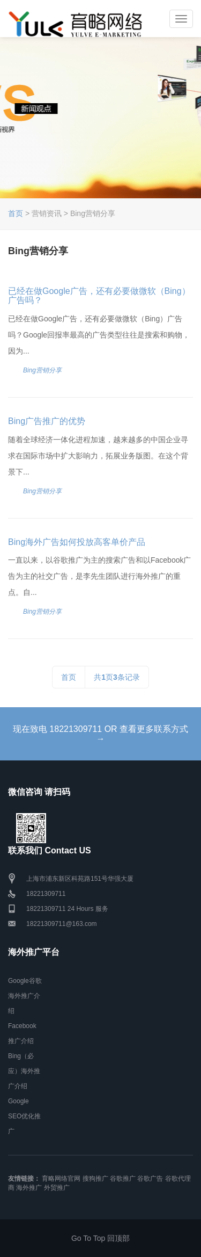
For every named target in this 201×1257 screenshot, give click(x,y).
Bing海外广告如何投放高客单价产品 (76, 542)
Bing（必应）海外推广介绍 (24, 1071)
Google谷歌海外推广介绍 (25, 996)
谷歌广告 (150, 1178)
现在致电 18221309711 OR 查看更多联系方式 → (100, 733)
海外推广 (29, 1187)
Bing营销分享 (42, 370)
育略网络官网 (61, 1178)
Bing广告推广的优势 (46, 421)
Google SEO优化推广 (24, 1116)
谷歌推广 (123, 1178)
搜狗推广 (95, 1178)
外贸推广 (57, 1187)
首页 (15, 213)
